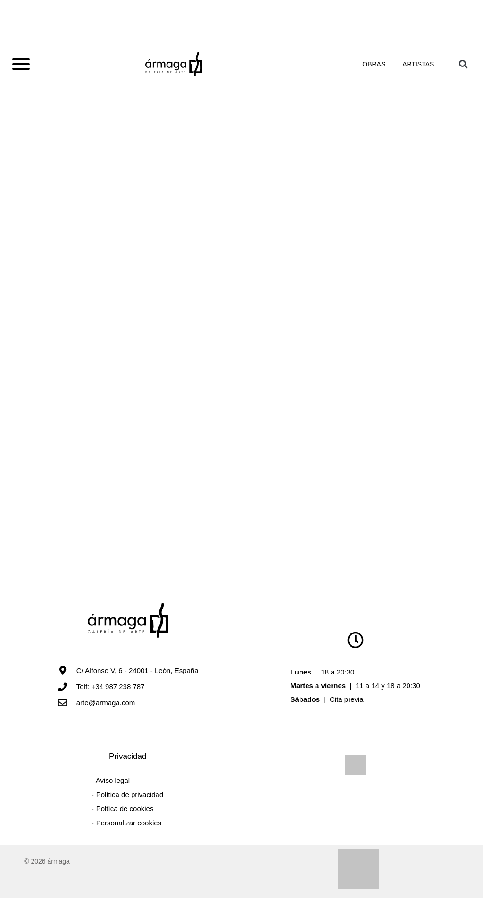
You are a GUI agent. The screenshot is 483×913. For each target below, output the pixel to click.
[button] (463, 68)
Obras (379, 69)
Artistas (418, 69)
